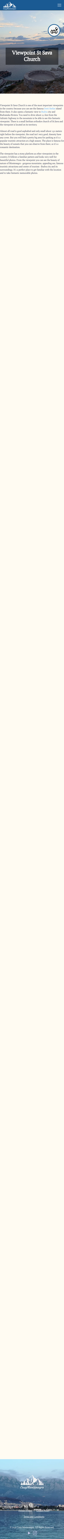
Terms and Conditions (34, 1516)
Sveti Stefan (49, 108)
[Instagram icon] (35, 1533)
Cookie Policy (42, 1510)
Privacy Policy (25, 1510)
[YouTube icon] (29, 1533)
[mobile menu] (59, 5)
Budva (44, 111)
